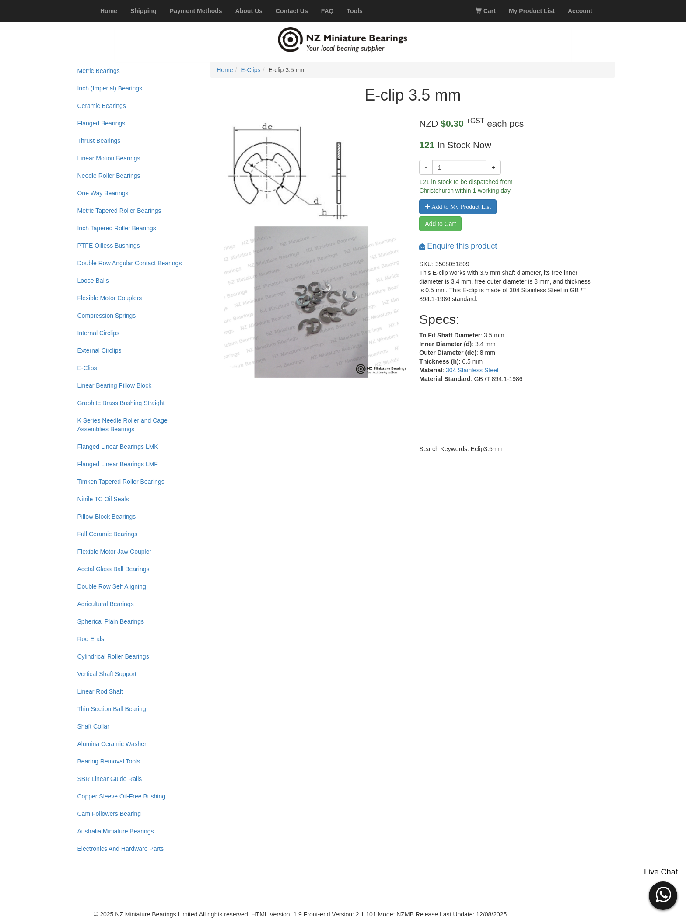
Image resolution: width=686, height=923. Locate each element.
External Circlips (99, 350)
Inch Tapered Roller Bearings (116, 228)
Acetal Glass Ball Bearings (113, 569)
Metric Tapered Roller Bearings (119, 210)
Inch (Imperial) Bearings (109, 88)
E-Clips (87, 367)
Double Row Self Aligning (111, 586)
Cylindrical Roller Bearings (113, 656)
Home (225, 69)
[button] (663, 894)
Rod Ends (90, 638)
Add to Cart (440, 223)
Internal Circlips (98, 333)
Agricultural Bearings (105, 603)
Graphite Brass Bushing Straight (120, 402)
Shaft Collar (93, 726)
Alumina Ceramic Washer (111, 743)
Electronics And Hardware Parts (120, 848)
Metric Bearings (98, 70)
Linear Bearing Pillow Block (114, 385)
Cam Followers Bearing (109, 813)
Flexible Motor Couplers (109, 298)
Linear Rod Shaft (100, 691)
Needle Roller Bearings (108, 175)
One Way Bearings (102, 193)
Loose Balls (92, 280)
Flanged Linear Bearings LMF (117, 464)
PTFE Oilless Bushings (108, 245)
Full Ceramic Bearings (107, 534)
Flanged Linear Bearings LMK (117, 446)
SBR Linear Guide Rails (109, 778)
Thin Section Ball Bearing (111, 708)
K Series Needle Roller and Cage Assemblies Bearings (122, 425)
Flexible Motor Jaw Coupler (114, 551)
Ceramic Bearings (101, 105)
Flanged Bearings (101, 123)
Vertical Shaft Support (106, 673)
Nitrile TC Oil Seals (103, 499)
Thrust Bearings (98, 140)
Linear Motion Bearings (108, 158)
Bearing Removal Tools (108, 761)
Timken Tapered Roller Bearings (120, 481)
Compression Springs (106, 315)
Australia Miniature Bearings (115, 831)
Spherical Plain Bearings (110, 621)
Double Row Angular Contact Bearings (129, 263)
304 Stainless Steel (472, 370)
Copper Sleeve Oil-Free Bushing (121, 796)
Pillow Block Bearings (106, 516)
